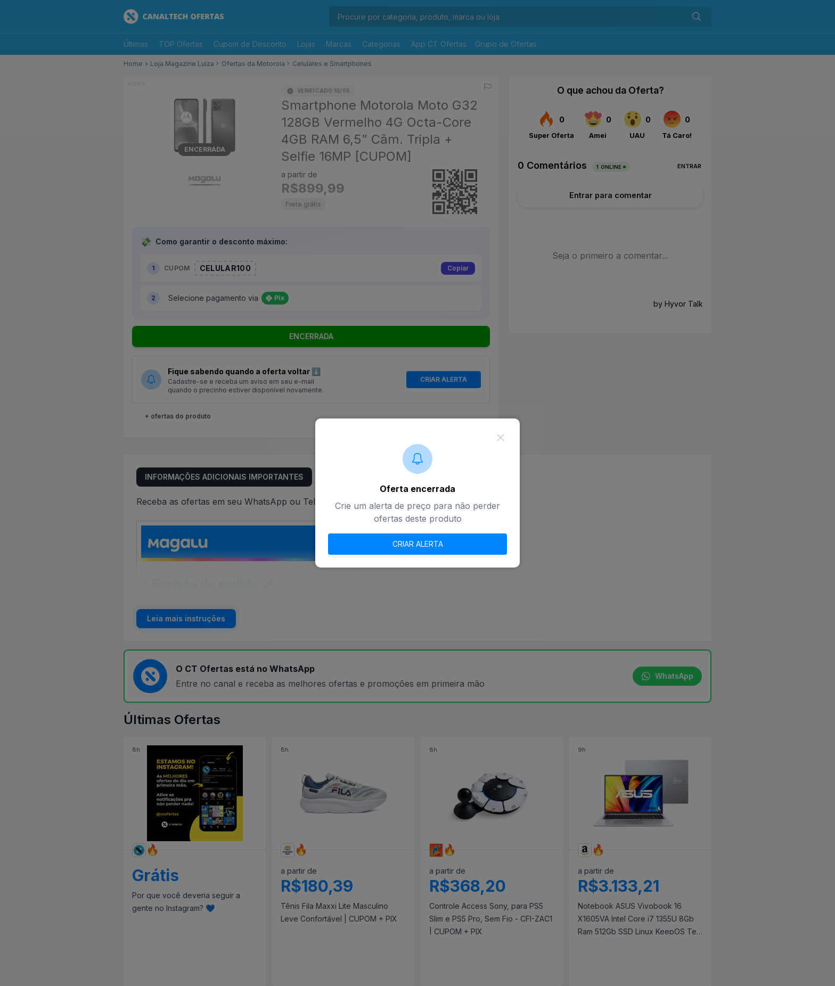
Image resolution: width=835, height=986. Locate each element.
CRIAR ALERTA (417, 543)
